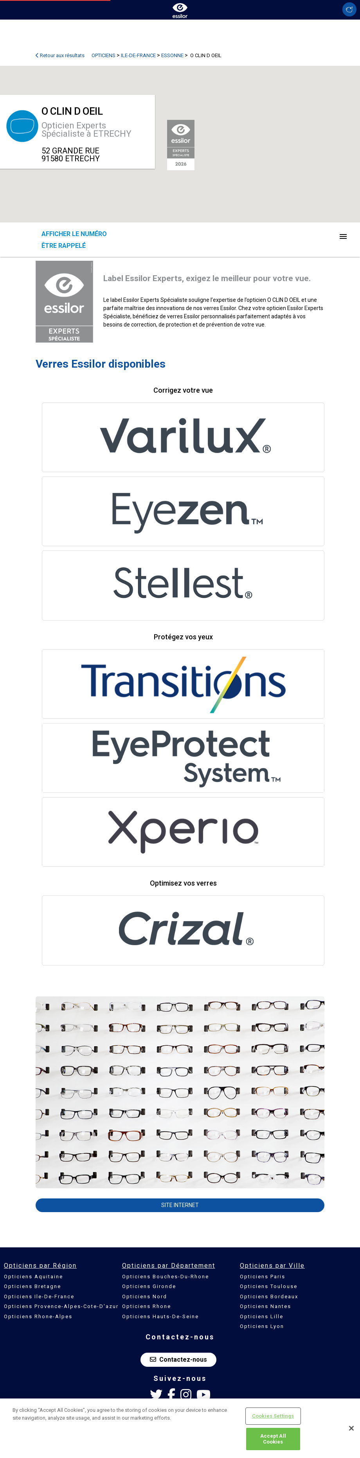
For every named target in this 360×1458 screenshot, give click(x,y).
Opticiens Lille (261, 1316)
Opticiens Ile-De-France (39, 1296)
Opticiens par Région (40, 1265)
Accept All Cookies (273, 1439)
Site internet (180, 1205)
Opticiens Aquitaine (33, 1276)
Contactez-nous (178, 1359)
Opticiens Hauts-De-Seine (160, 1316)
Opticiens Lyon (262, 1326)
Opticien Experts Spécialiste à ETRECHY (86, 130)
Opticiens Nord (144, 1296)
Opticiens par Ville (272, 1265)
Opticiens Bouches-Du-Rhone (165, 1276)
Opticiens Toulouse (268, 1286)
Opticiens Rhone (146, 1306)
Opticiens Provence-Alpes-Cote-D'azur (61, 1306)
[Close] (351, 1428)
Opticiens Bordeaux (269, 1296)
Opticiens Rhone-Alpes (38, 1316)
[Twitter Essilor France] (156, 1395)
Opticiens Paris (262, 1276)
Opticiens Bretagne (32, 1286)
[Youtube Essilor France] (203, 1395)
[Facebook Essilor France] (171, 1395)
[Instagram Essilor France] (185, 1395)
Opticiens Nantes (265, 1306)
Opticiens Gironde (149, 1286)
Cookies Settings (273, 1416)
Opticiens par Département (168, 1265)
